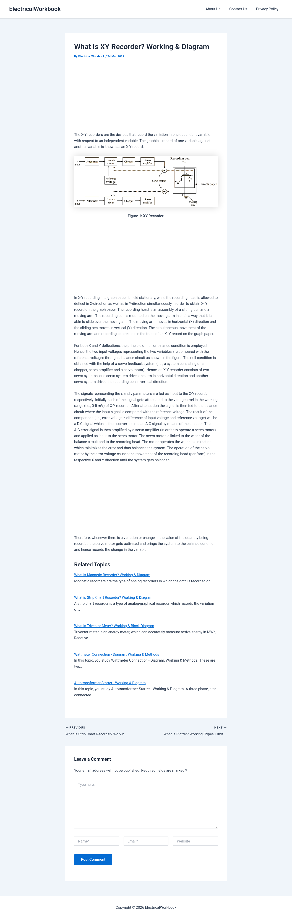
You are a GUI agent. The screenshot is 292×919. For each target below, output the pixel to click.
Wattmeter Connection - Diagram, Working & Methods (117, 654)
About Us (216, 9)
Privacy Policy (268, 9)
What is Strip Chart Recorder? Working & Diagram (114, 597)
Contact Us (241, 9)
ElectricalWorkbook (35, 8)
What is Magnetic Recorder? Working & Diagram (112, 575)
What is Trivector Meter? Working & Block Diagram (114, 626)
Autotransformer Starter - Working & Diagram (110, 683)
